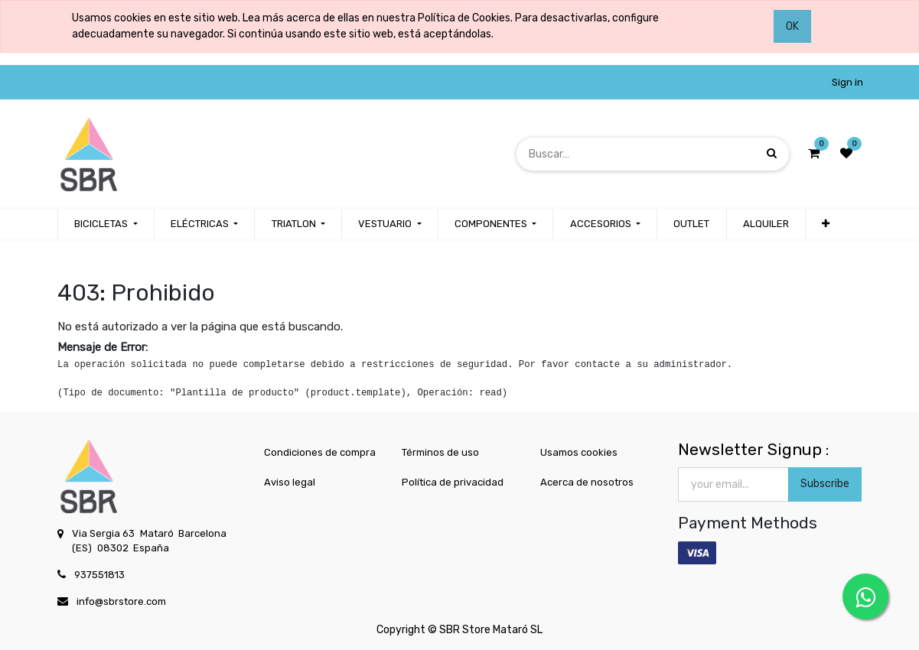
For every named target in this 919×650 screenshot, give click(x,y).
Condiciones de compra (320, 452)
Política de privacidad (452, 482)
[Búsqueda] (771, 153)
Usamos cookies (579, 452)
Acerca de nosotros (587, 482)
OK (792, 26)
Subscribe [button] (824, 483)
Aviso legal (289, 482)
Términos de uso (440, 452)
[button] (825, 224)
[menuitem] (691, 224)
